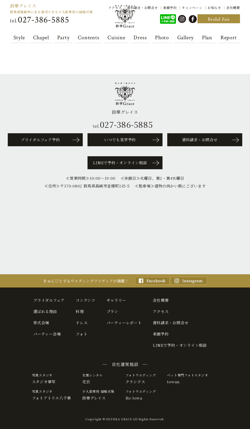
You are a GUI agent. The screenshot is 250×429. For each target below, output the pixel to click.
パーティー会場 (46, 333)
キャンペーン (192, 7)
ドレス (82, 322)
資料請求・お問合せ (142, 7)
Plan (207, 38)
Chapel (41, 38)
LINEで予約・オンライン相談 (120, 162)
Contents (88, 38)
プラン (112, 311)
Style (19, 38)
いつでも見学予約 (120, 139)
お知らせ (214, 7)
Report (229, 38)
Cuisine (116, 38)
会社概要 (233, 7)
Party (63, 38)
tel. (39, 20)
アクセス (115, 7)
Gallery (185, 38)
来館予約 (170, 7)
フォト (81, 333)
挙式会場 (41, 322)
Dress (140, 38)
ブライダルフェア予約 (40, 139)
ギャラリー (116, 300)
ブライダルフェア (48, 300)
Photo (162, 38)
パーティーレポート (124, 322)
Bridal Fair (219, 19)
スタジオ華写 (51, 378)
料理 (80, 311)
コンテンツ (85, 300)
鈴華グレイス (23, 5)
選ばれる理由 (45, 311)
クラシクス (141, 378)
